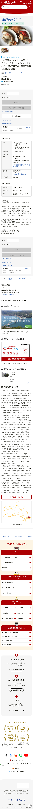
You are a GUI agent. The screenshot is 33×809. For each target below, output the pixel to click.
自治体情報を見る (16, 497)
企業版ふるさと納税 (17, 771)
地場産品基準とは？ (8, 294)
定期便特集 (20, 618)
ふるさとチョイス (17, 760)
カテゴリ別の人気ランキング (9, 557)
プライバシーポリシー (24, 807)
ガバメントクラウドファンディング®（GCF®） (16, 764)
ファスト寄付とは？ (9, 111)
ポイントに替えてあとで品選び (10, 636)
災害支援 (17, 768)
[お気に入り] (30, 806)
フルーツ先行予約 (6, 593)
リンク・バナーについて (9, 807)
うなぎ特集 (5, 607)
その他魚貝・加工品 (21, 278)
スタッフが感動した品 (8, 587)
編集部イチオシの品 (7, 582)
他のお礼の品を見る (20, 174)
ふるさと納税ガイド (16, 669)
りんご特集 (5, 613)
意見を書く (16, 710)
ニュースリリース (20, 804)
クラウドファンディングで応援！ (10, 632)
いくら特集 (20, 607)
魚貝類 (10, 278)
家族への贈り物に (6, 644)
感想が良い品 (5, 567)
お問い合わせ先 (7, 123)
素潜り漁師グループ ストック (13, 73)
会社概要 (10, 804)
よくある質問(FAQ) (16, 690)
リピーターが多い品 (7, 562)
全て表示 (27, 127)
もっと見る (27, 383)
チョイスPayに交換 (7, 640)
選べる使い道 (7, 120)
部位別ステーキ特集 (7, 618)
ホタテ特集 (20, 613)
